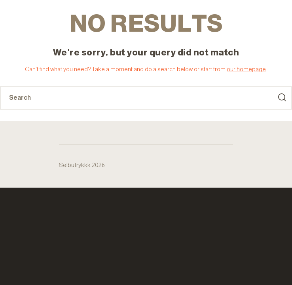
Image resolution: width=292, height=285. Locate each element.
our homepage (246, 69)
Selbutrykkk (75, 165)
